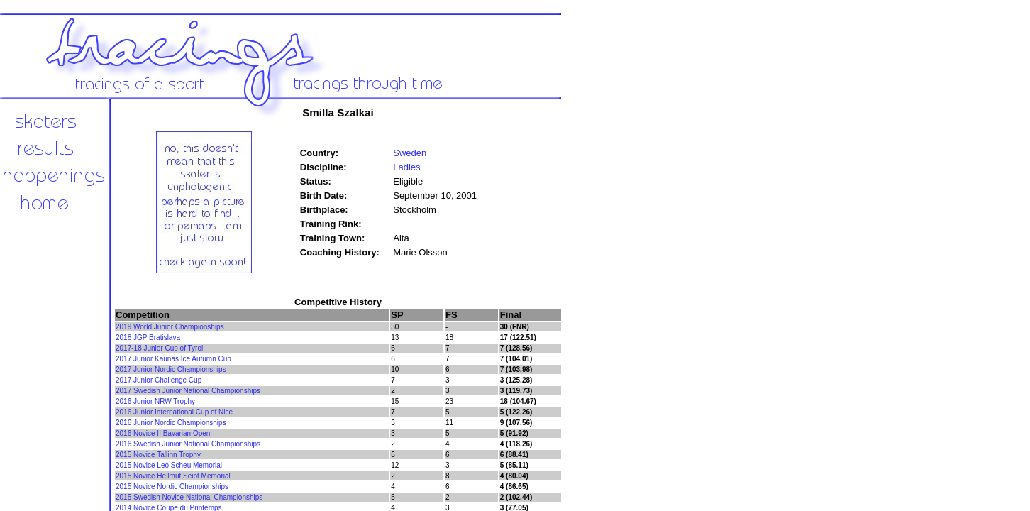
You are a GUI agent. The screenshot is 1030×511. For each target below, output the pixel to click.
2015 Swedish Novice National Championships (189, 497)
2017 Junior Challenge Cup (158, 380)
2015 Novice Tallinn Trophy (158, 454)
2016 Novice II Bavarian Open (163, 433)
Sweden (409, 153)
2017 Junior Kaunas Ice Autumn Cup (173, 359)
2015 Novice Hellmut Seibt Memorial (173, 476)
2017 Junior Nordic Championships (171, 369)
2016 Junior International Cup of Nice (174, 412)
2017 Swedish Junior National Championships (188, 391)
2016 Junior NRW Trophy (155, 401)
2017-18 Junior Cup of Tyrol (159, 348)
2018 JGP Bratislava (148, 337)
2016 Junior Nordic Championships (171, 423)
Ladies (406, 167)
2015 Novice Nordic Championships (172, 486)
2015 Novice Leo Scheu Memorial (169, 465)
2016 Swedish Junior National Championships (188, 444)
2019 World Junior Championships (170, 327)
